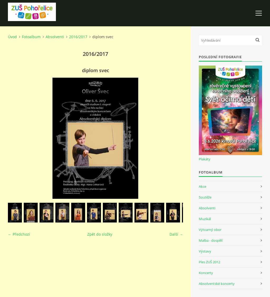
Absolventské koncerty (217, 283)
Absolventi (55, 36)
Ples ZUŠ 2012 (209, 262)
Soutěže (205, 197)
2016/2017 (78, 36)
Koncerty (206, 272)
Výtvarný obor (210, 229)
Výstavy (205, 251)
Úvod (12, 36)
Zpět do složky (99, 234)
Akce (202, 186)
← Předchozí (19, 234)
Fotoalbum (31, 36)
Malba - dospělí (211, 240)
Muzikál (205, 218)
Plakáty (204, 159)
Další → (176, 234)
